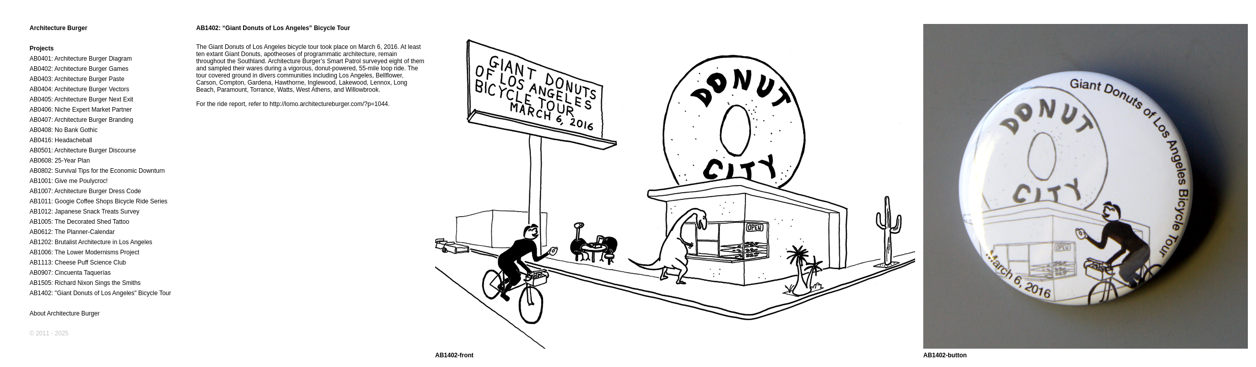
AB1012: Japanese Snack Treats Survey (84, 211)
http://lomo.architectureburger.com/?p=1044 (329, 104)
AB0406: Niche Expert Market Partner (81, 109)
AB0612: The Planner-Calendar (72, 231)
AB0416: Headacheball (61, 140)
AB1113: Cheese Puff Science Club (78, 262)
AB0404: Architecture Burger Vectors (79, 89)
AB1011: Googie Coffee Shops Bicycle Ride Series (99, 201)
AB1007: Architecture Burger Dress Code (85, 191)
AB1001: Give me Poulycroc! (69, 181)
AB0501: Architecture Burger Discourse (83, 150)
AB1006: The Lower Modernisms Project (84, 252)
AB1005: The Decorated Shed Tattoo (79, 221)
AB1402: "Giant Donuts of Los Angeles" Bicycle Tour (100, 293)
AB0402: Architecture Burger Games (79, 68)
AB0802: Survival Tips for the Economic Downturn (97, 170)
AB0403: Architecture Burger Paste (77, 79)
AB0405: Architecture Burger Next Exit (81, 99)
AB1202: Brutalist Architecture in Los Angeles (91, 242)
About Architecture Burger (64, 313)
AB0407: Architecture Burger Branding (81, 119)
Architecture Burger (58, 28)
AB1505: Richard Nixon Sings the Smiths (85, 282)
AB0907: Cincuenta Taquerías (70, 272)
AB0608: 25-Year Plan (60, 160)
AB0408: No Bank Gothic (63, 130)
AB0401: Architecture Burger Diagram (81, 58)
